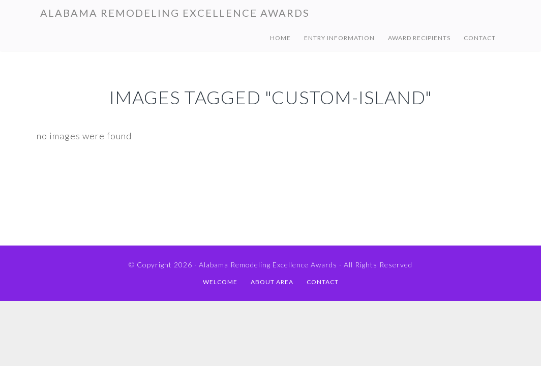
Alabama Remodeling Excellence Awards (175, 13)
